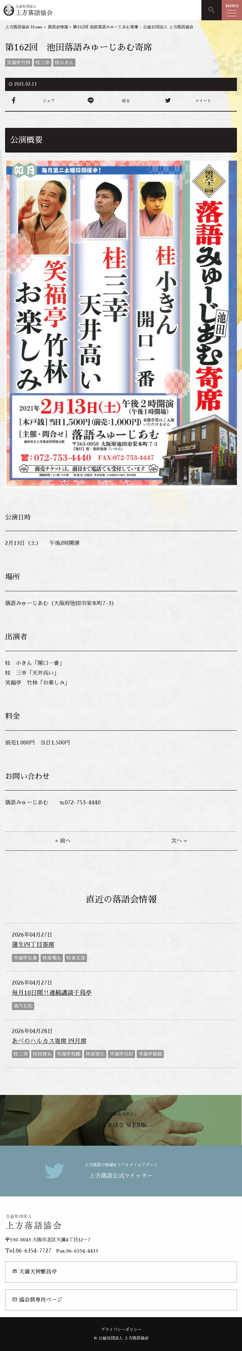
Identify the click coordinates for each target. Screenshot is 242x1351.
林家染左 (95, 1054)
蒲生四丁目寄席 (33, 945)
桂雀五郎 (75, 958)
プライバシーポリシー (121, 1330)
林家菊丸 (51, 958)
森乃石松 (23, 1006)
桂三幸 (43, 62)
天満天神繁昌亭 (34, 1272)
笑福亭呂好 (121, 1054)
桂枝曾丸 (42, 1054)
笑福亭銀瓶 (150, 1054)
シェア (49, 101)
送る (126, 101)
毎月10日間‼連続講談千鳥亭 (52, 993)
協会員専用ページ (37, 1300)
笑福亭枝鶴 (69, 1054)
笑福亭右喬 (25, 958)
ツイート (203, 101)
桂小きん (64, 62)
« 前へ (63, 841)
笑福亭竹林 (18, 62)
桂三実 (21, 1054)
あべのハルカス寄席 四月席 (49, 1041)
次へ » (179, 841)
